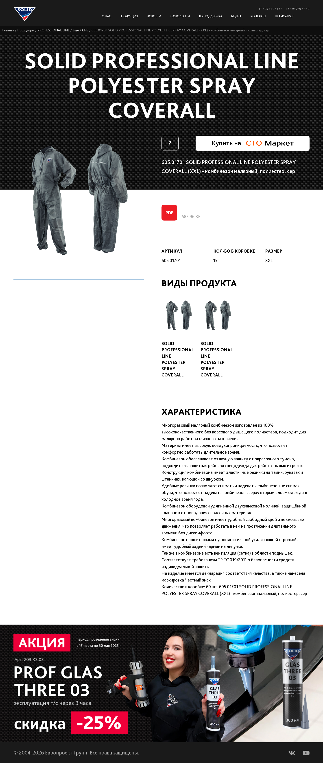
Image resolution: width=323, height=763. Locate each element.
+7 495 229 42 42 (298, 9)
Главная (8, 30)
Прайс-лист (284, 16)
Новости (154, 16)
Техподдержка (210, 16)
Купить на (252, 143)
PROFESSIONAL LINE (54, 30)
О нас (106, 16)
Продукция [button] (129, 16)
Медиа (236, 16)
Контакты (258, 16)
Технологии (180, 16)
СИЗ (85, 30)
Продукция (26, 30)
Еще (76, 30)
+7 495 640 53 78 (270, 9)
